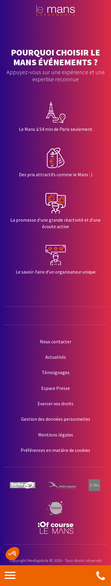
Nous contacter (55, 341)
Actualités (55, 357)
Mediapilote (38, 560)
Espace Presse (55, 388)
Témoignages (56, 372)
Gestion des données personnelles (55, 419)
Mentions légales (55, 435)
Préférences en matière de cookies (55, 450)
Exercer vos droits (55, 403)
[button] (12, 554)
